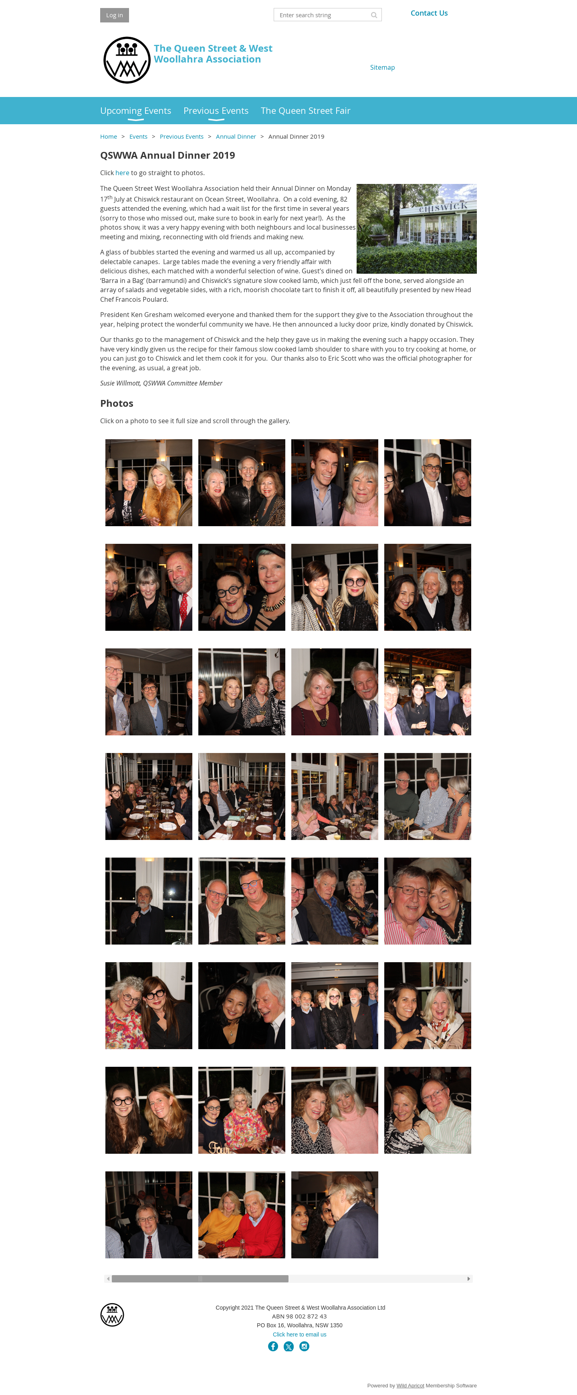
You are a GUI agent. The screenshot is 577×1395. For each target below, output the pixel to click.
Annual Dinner (236, 136)
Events (138, 136)
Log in (114, 15)
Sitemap (382, 67)
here (122, 172)
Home (108, 136)
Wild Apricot (410, 1386)
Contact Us (429, 13)
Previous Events (182, 136)
